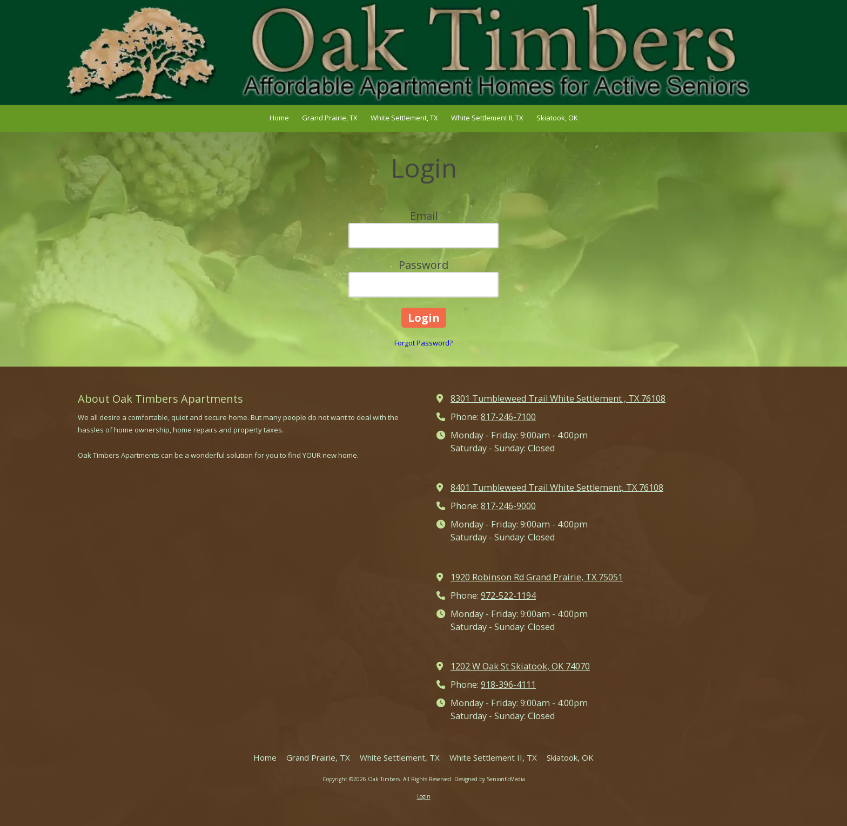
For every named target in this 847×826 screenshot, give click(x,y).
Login (424, 796)
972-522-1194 (508, 595)
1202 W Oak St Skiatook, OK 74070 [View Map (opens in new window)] (520, 666)
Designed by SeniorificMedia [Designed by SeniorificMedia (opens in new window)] (489, 779)
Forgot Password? (423, 343)
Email (424, 215)
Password (423, 265)
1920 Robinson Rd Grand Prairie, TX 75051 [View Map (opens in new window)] (537, 577)
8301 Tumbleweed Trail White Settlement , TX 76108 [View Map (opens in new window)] (558, 398)
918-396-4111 (508, 684)
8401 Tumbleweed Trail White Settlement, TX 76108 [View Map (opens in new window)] (557, 487)
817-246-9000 (508, 506)
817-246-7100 (508, 417)
